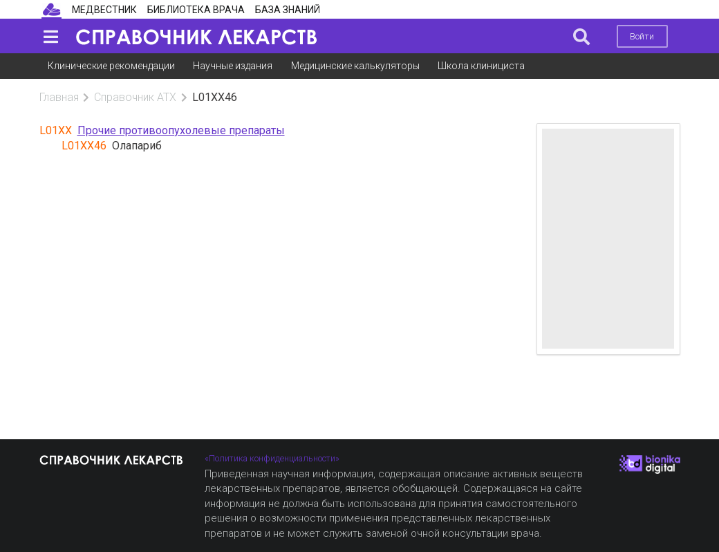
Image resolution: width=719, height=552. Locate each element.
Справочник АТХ (135, 97)
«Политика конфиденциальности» (272, 458)
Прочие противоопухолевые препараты (181, 130)
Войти (642, 36)
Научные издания (232, 65)
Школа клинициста (481, 65)
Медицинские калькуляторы (355, 65)
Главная (59, 97)
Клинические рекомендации (111, 65)
